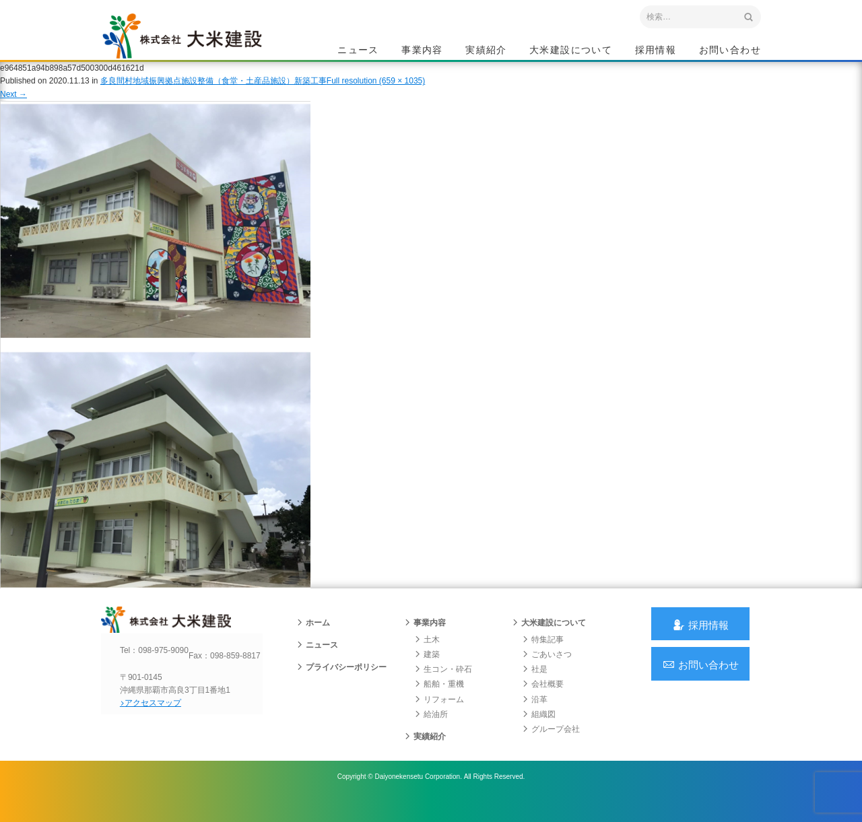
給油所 (431, 732)
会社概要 (543, 702)
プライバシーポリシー (341, 685)
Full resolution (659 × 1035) (376, 93)
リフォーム (439, 717)
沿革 (535, 717)
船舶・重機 (439, 702)
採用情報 (656, 51)
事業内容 (422, 51)
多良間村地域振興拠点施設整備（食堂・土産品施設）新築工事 (213, 93)
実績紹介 (486, 51)
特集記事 (543, 657)
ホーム (313, 641)
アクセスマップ (158, 732)
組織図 (539, 732)
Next (13, 106)
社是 (535, 687)
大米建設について (570, 51)
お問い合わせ (730, 51)
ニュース (358, 51)
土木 (427, 657)
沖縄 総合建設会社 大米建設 (194, 44)
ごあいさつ (547, 672)
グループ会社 (551, 747)
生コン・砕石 (443, 687)
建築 (427, 672)
